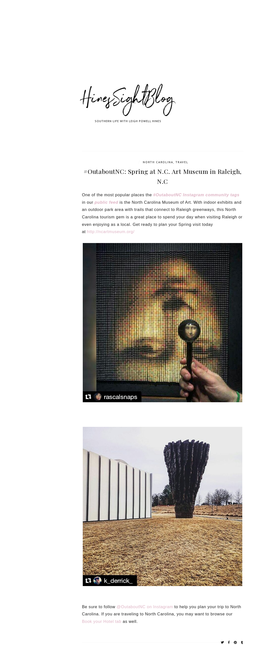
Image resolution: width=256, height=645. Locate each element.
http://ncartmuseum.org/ (110, 231)
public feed (106, 202)
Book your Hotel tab (101, 621)
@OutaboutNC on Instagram (145, 606)
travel (181, 162)
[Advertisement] (128, 47)
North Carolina (158, 162)
